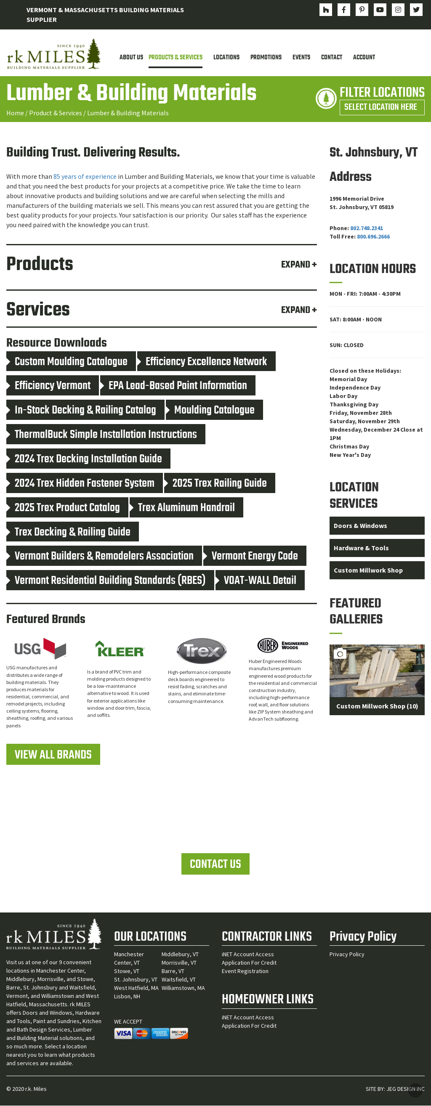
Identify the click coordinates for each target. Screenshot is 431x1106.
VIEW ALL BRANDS (53, 755)
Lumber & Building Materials (128, 113)
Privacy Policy (347, 954)
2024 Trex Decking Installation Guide (84, 459)
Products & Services (175, 58)
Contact (331, 58)
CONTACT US (215, 865)
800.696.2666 (373, 236)
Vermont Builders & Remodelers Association (100, 557)
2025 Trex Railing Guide (215, 484)
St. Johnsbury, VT (135, 980)
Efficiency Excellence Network (202, 362)
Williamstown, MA (183, 988)
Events (301, 58)
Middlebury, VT (180, 954)
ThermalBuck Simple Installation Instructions (101, 435)
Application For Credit (249, 963)
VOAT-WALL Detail (256, 581)
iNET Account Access (248, 954)
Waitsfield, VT (179, 980)
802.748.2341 (366, 228)
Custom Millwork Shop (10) (377, 706)
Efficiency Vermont (48, 386)
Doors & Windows (360, 526)
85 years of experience (85, 176)
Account (364, 58)
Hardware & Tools (361, 548)
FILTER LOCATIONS (382, 98)
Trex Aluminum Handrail (182, 508)
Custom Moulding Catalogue (67, 362)
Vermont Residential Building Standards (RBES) (106, 581)
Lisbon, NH (127, 996)
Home (15, 113)
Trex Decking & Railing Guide (68, 532)
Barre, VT (173, 971)
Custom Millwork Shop (368, 570)
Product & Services (55, 113)
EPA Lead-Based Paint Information (173, 386)
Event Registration (245, 971)
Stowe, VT (126, 971)
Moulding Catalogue (210, 410)
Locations (226, 58)
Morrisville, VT (179, 963)
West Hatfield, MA (136, 988)
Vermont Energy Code (250, 557)
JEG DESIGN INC (405, 1089)
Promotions (266, 58)
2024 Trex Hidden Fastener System (80, 484)
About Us (131, 58)
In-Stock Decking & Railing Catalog (81, 410)
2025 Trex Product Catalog (63, 508)
